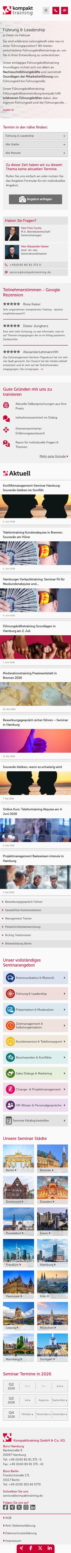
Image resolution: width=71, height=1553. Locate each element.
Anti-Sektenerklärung (19, 1525)
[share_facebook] (31, 1548)
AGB (7, 1518)
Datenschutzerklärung (20, 1533)
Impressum (12, 1541)
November (44, 1414)
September (59, 1400)
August (43, 1400)
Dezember (60, 1414)
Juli (27, 1400)
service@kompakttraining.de (23, 1495)
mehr (8, 110)
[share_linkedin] (50, 1548)
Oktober (27, 1414)
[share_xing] (21, 1548)
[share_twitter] (40, 1548)
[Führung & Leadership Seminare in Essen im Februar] (55, 10)
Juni (59, 1386)
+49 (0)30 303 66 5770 (25, 1484)
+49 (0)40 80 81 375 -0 (25, 1459)
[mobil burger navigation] (46, 10)
